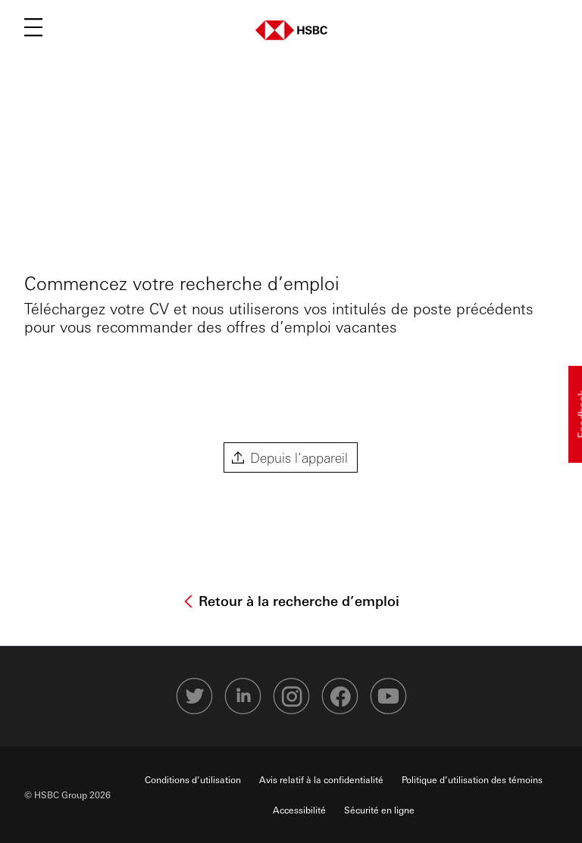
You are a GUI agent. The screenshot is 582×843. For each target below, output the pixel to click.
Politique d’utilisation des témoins (472, 779)
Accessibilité (299, 810)
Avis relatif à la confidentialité (321, 779)
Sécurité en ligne (379, 810)
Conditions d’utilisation (193, 779)
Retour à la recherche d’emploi (297, 600)
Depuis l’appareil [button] (299, 457)
